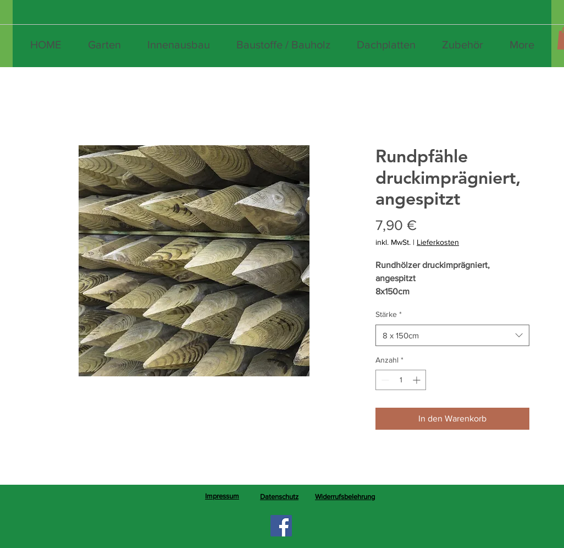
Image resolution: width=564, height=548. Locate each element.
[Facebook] (281, 525)
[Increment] (417, 380)
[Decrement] (384, 380)
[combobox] (452, 335)
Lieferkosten (438, 242)
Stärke (388, 314)
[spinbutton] (401, 380)
